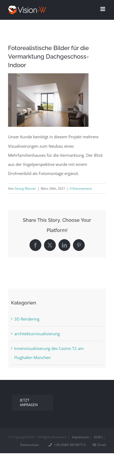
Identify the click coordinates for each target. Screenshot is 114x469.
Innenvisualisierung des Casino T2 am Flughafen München (49, 353)
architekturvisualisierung (37, 333)
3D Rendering (26, 319)
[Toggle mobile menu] (103, 9)
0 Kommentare (81, 188)
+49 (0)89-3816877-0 (67, 445)
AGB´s (98, 437)
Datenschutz (29, 445)
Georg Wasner (25, 188)
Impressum (80, 437)
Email (99, 445)
